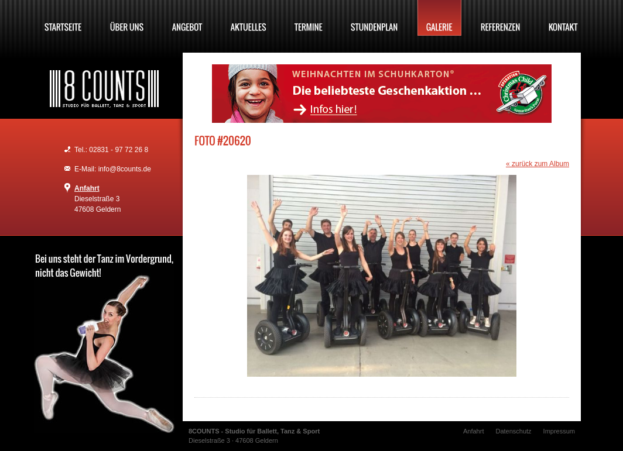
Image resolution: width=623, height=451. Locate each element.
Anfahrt (87, 188)
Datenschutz (513, 431)
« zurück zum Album (537, 164)
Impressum (559, 431)
